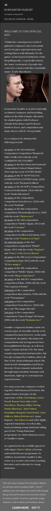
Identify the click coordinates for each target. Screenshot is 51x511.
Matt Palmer (30, 408)
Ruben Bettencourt (24, 416)
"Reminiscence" (33, 320)
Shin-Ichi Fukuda (27, 397)
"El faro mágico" (12, 264)
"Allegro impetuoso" (24, 275)
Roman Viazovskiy (20, 401)
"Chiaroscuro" (26, 216)
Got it (36, 507)
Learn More (20, 507)
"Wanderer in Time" (29, 238)
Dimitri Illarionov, (13, 408)
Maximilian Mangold (14, 412)
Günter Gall (23, 449)
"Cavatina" (19, 227)
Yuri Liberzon (21, 420)
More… (31, 19)
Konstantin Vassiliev (18, 9)
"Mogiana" (39, 249)
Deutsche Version (14, 19)
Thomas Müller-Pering (28, 405)
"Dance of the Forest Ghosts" (24, 253)
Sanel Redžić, (33, 412)
